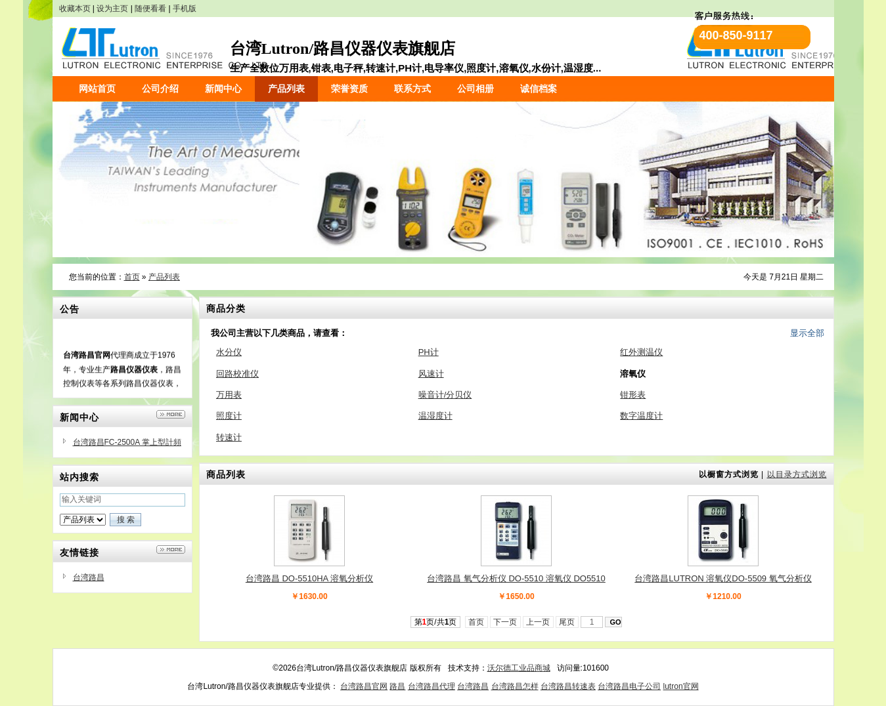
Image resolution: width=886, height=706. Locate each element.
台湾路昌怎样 (515, 686)
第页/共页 (435, 622)
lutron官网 (681, 686)
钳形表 (633, 395)
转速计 (229, 437)
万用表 (229, 395)
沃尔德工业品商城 (518, 668)
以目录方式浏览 (797, 474)
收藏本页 (75, 8)
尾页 (567, 622)
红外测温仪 (641, 352)
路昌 (397, 686)
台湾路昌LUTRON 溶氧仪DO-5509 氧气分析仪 (722, 578)
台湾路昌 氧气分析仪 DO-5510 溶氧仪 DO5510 (516, 578)
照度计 (229, 416)
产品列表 (164, 276)
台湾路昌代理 (431, 686)
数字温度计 (641, 416)
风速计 (431, 374)
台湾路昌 (88, 577)
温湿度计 (435, 416)
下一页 (505, 622)
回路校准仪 (237, 374)
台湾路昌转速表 (568, 686)
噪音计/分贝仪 (445, 395)
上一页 (538, 622)
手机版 (184, 8)
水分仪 (229, 352)
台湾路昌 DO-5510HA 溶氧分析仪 (309, 578)
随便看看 (150, 8)
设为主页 (112, 8)
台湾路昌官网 (364, 686)
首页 (132, 276)
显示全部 (807, 333)
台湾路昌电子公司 (629, 686)
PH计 (428, 352)
